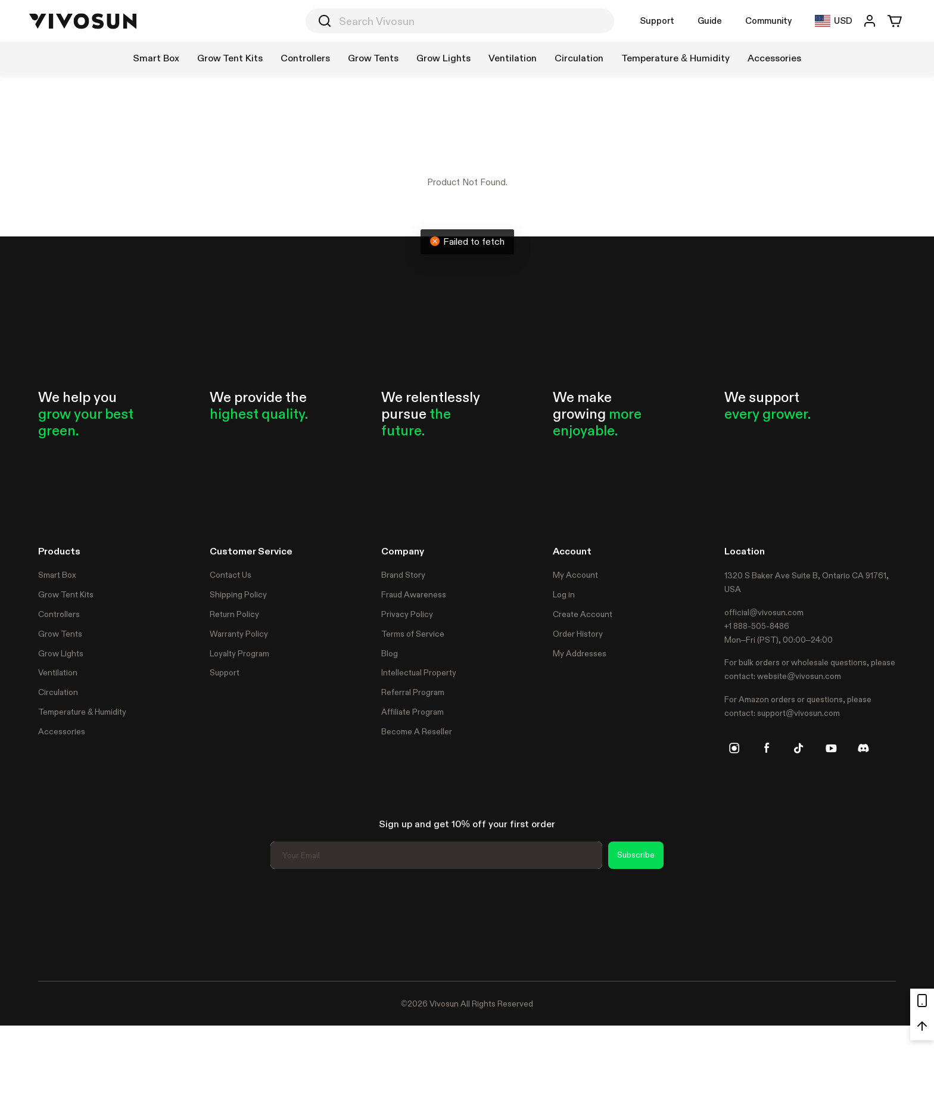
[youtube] (831, 748)
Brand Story (403, 574)
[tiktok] (799, 748)
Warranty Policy (239, 633)
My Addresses (579, 653)
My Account (575, 574)
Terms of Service (412, 633)
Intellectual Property (418, 672)
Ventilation (57, 672)
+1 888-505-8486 (756, 626)
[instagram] (734, 748)
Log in (564, 594)
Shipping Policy (238, 594)
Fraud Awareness (413, 594)
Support (657, 20)
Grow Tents (60, 633)
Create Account (582, 614)
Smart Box (57, 574)
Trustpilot (56, 923)
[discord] (863, 748)
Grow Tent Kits (66, 594)
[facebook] (766, 748)
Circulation (58, 692)
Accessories (61, 731)
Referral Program (412, 692)
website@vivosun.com (799, 676)
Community (768, 20)
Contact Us (230, 574)
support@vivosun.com (798, 713)
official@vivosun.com (764, 612)
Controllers (59, 614)
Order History (578, 633)
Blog (389, 653)
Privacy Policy (407, 614)
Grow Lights (60, 653)
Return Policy (234, 614)
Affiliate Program (412, 711)
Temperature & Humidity (82, 711)
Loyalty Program (239, 653)
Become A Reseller (416, 731)
